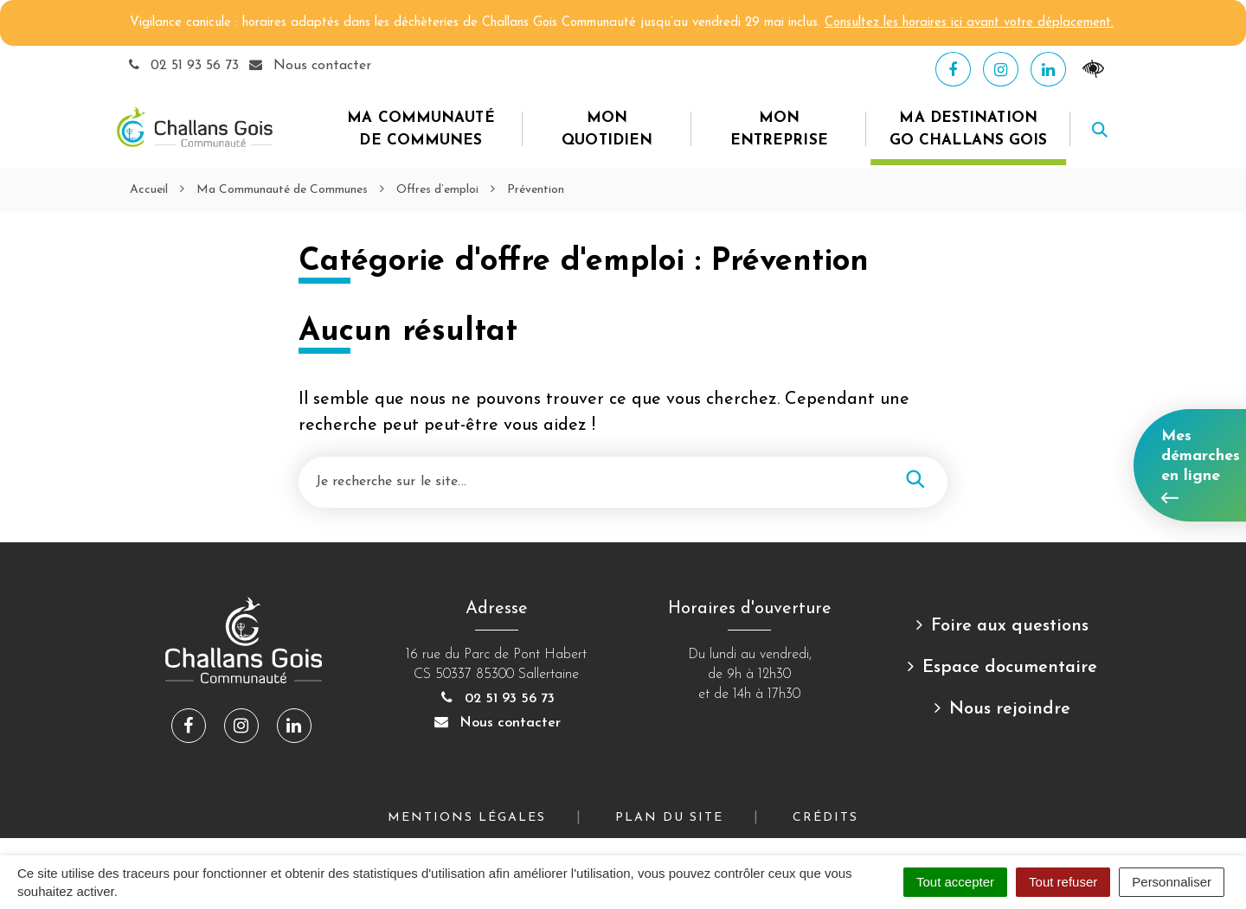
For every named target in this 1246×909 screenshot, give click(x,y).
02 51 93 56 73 (184, 66)
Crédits (825, 817)
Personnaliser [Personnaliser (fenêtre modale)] (1171, 881)
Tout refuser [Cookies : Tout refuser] (1063, 881)
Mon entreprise (779, 129)
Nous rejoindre (1009, 709)
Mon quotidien (607, 129)
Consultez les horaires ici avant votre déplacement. (969, 22)
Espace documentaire (1009, 667)
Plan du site (669, 817)
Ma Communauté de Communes (420, 129)
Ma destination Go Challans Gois (969, 129)
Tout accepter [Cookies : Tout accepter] (955, 881)
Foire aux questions (1010, 626)
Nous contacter (497, 723)
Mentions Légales (467, 817)
